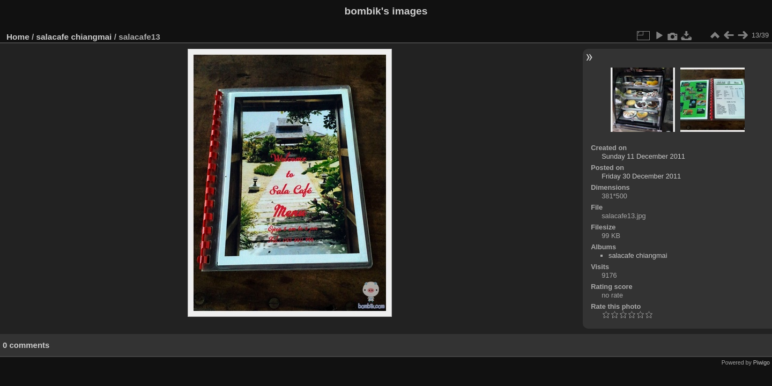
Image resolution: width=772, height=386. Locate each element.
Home (17, 36)
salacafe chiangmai (74, 36)
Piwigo (761, 362)
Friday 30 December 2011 (641, 176)
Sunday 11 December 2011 (643, 156)
